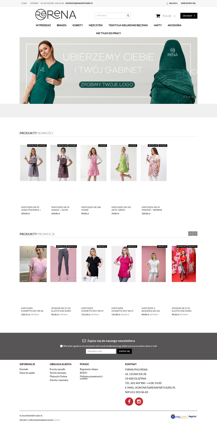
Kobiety (77, 25)
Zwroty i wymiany (59, 380)
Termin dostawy (58, 372)
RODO (83, 372)
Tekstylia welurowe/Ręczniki (128, 25)
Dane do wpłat (27, 372)
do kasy (189, 16)
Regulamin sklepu (89, 369)
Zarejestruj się (188, 3)
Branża (61, 25)
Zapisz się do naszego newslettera (108, 341)
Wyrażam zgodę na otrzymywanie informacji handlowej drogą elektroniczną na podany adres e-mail (110, 346)
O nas (24, 3)
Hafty (158, 25)
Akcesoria (174, 25)
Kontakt (34, 3)
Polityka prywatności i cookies (91, 377)
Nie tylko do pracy (108, 33)
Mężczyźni (96, 25)
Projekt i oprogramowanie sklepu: (40, 420)
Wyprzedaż (43, 25)
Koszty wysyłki (57, 369)
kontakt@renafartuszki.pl (79, 3)
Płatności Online (58, 376)
